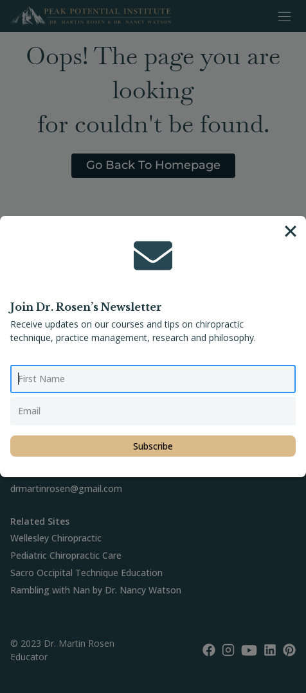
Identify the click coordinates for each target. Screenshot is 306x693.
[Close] (290, 231)
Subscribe (153, 446)
